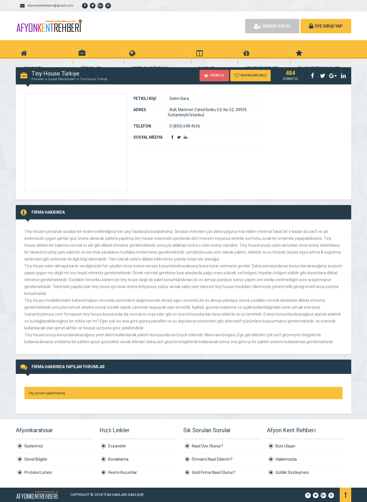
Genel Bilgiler (36, 459)
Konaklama (118, 459)
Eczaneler (117, 446)
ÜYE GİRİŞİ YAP (326, 26)
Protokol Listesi (38, 472)
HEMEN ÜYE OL (272, 26)
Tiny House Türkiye (93, 79)
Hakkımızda (286, 459)
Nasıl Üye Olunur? (207, 446)
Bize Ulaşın (285, 446)
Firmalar (38, 79)
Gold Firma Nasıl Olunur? (213, 472)
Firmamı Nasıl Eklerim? (212, 459)
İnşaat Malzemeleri (62, 79)
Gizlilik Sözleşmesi (292, 472)
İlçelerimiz (33, 446)
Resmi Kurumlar (122, 472)
